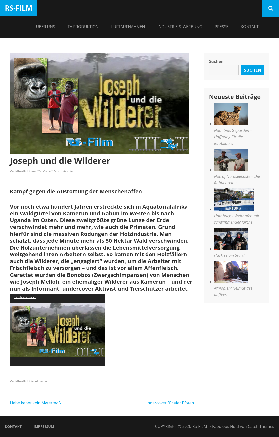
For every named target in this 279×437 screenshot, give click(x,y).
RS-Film (18, 8)
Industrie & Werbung (180, 26)
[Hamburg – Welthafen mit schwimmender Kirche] (234, 200)
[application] (57, 330)
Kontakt (250, 26)
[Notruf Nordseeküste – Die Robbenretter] (231, 161)
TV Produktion (83, 26)
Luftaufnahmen (128, 26)
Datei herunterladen (25, 297)
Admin (68, 171)
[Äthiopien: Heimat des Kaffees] (231, 273)
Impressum (44, 426)
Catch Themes (261, 426)
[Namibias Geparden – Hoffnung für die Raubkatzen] (231, 115)
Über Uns (45, 26)
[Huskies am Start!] (231, 240)
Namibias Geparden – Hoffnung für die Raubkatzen (233, 137)
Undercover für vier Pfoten (169, 403)
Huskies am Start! (229, 255)
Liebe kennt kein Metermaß (35, 403)
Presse (221, 26)
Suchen (216, 61)
